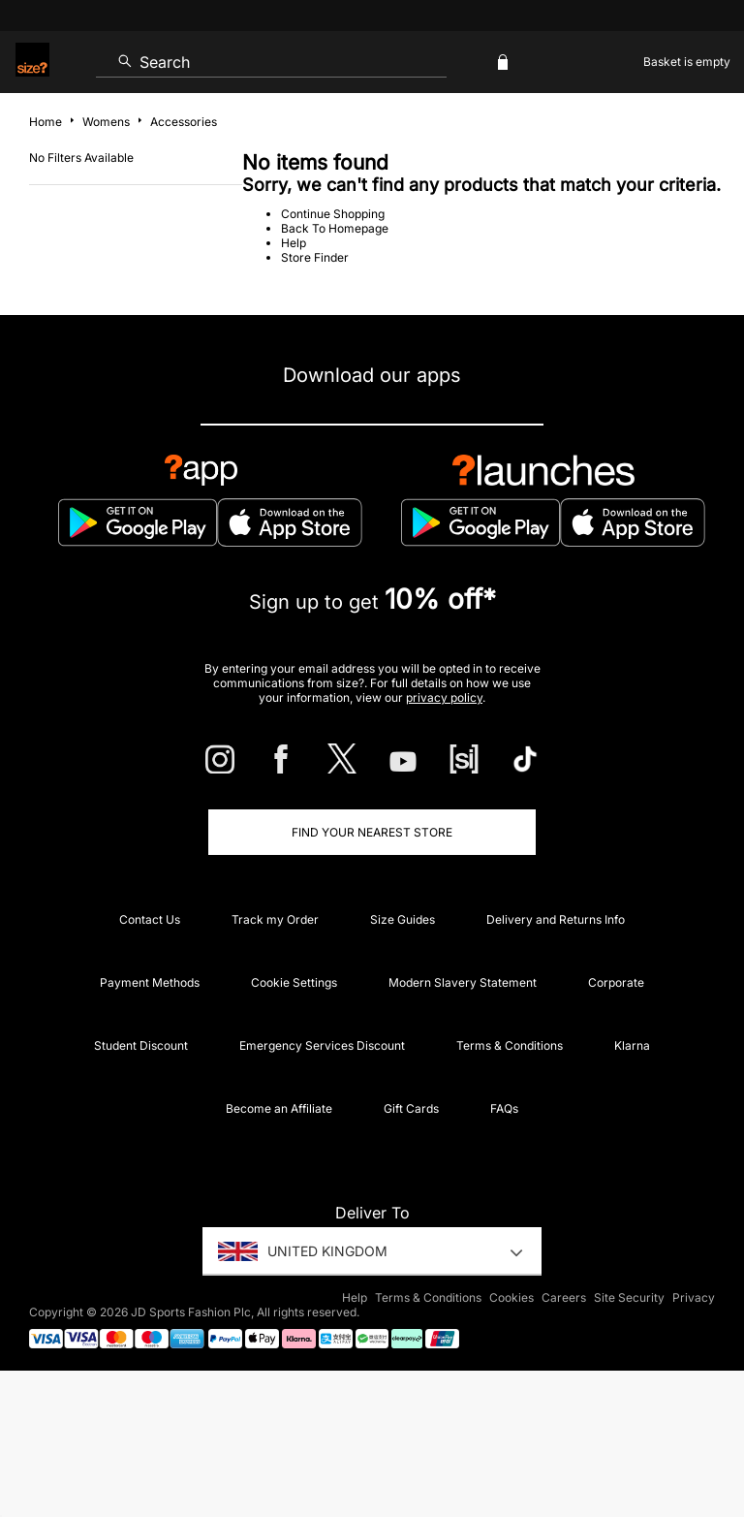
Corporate (616, 982)
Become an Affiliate (279, 1108)
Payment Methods (150, 982)
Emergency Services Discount (322, 1045)
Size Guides (402, 919)
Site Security (629, 1297)
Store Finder (315, 257)
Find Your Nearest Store (372, 832)
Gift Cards (411, 1108)
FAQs (504, 1108)
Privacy (693, 1297)
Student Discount (141, 1045)
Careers (564, 1297)
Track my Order (275, 919)
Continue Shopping (333, 213)
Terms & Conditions (509, 1045)
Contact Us (149, 919)
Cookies (511, 1297)
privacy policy (444, 697)
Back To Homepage (334, 228)
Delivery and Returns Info (555, 919)
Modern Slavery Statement (462, 982)
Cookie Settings (294, 982)
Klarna (632, 1045)
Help (293, 243)
